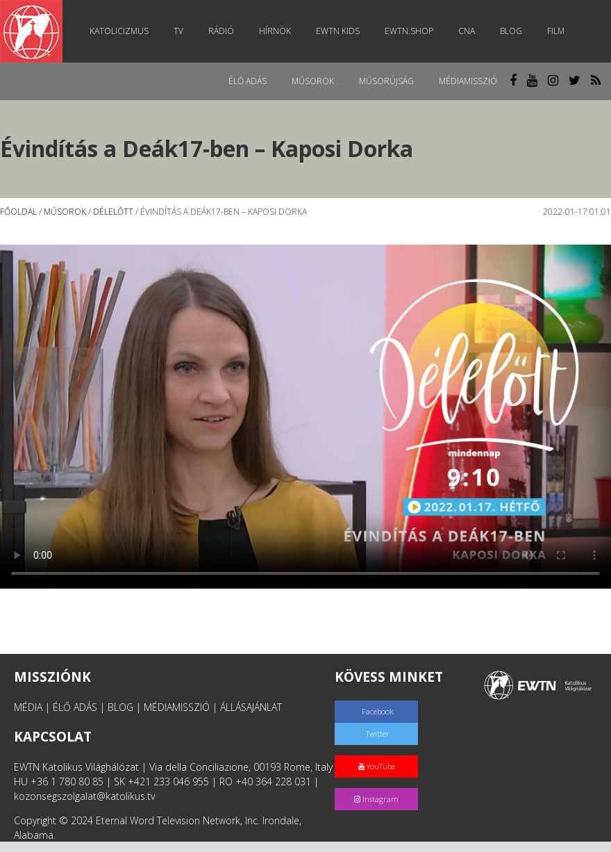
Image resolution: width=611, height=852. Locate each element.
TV (178, 31)
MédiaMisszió (468, 81)
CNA (466, 31)
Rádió (221, 31)
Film (555, 31)
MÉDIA (28, 707)
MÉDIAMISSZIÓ (177, 707)
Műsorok (313, 81)
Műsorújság (386, 81)
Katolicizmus (119, 31)
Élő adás (247, 81)
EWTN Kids (338, 31)
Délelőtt (113, 212)
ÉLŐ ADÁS (75, 707)
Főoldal (18, 212)
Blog (511, 31)
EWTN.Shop (409, 31)
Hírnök (275, 31)
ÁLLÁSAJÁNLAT (251, 707)
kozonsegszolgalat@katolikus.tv (84, 796)
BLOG (120, 707)
